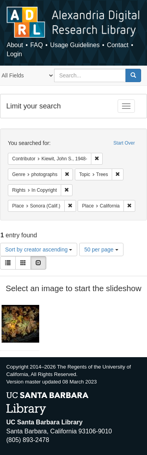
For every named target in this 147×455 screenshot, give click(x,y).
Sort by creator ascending (38, 249)
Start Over (124, 143)
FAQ (36, 45)
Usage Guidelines (75, 45)
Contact (118, 45)
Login (14, 54)
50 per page (101, 249)
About (15, 45)
